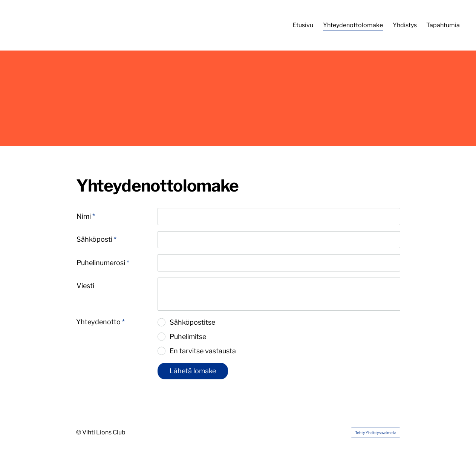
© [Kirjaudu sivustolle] (79, 432)
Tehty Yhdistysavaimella (375, 432)
